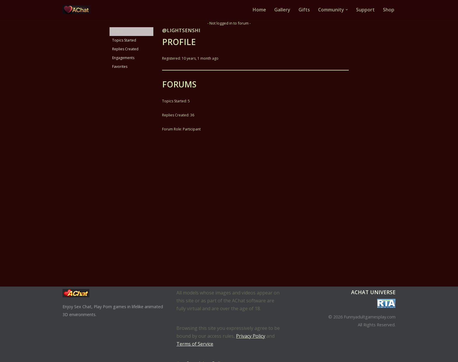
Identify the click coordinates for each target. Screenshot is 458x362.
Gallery (282, 9)
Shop (388, 9)
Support (365, 9)
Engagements (123, 57)
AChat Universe (373, 292)
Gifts (304, 9)
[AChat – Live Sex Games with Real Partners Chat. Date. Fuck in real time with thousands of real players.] (78, 9)
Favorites (119, 66)
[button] (347, 9)
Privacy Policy (250, 336)
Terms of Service (194, 344)
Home (259, 9)
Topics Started (124, 40)
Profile (117, 31)
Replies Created (125, 48)
